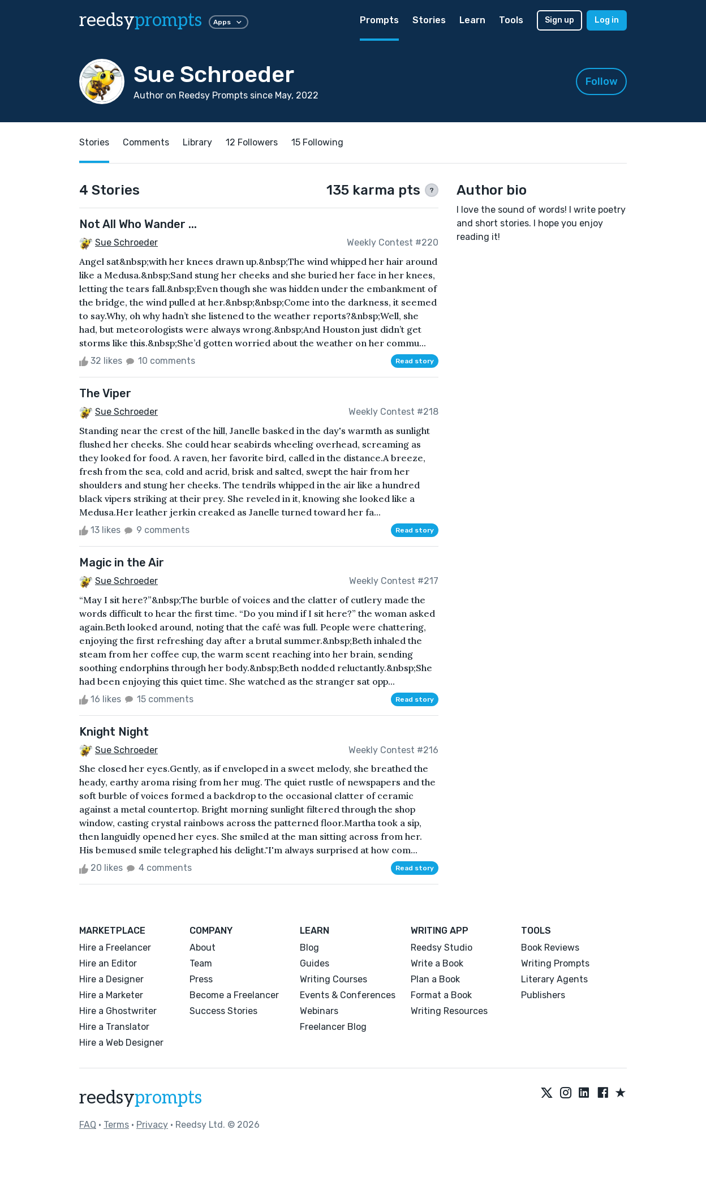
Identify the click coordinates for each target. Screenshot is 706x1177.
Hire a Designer (111, 979)
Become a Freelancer (234, 995)
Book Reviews (550, 947)
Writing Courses (333, 979)
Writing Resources (449, 1011)
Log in (607, 20)
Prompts (379, 20)
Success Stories (223, 1011)
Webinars (319, 1011)
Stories (429, 20)
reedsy (140, 1098)
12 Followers (252, 142)
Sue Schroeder (126, 242)
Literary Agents (554, 979)
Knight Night (114, 731)
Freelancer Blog (333, 1026)
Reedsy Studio (441, 947)
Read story (414, 361)
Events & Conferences (347, 995)
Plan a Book (435, 979)
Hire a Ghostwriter (118, 1011)
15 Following (317, 142)
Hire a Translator (114, 1026)
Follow (602, 81)
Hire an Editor (108, 963)
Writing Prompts (555, 963)
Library (197, 142)
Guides (314, 963)
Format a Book (441, 995)
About (203, 947)
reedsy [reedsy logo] (140, 20)
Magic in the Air (121, 562)
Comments (146, 142)
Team (201, 963)
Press (201, 979)
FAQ (87, 1124)
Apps (228, 22)
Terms (116, 1124)
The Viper (105, 393)
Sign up (559, 20)
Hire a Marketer (111, 995)
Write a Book (437, 963)
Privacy (152, 1124)
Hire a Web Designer (121, 1042)
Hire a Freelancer (115, 947)
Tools (511, 20)
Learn (472, 20)
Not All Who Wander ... (138, 224)
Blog (309, 947)
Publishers (543, 995)
